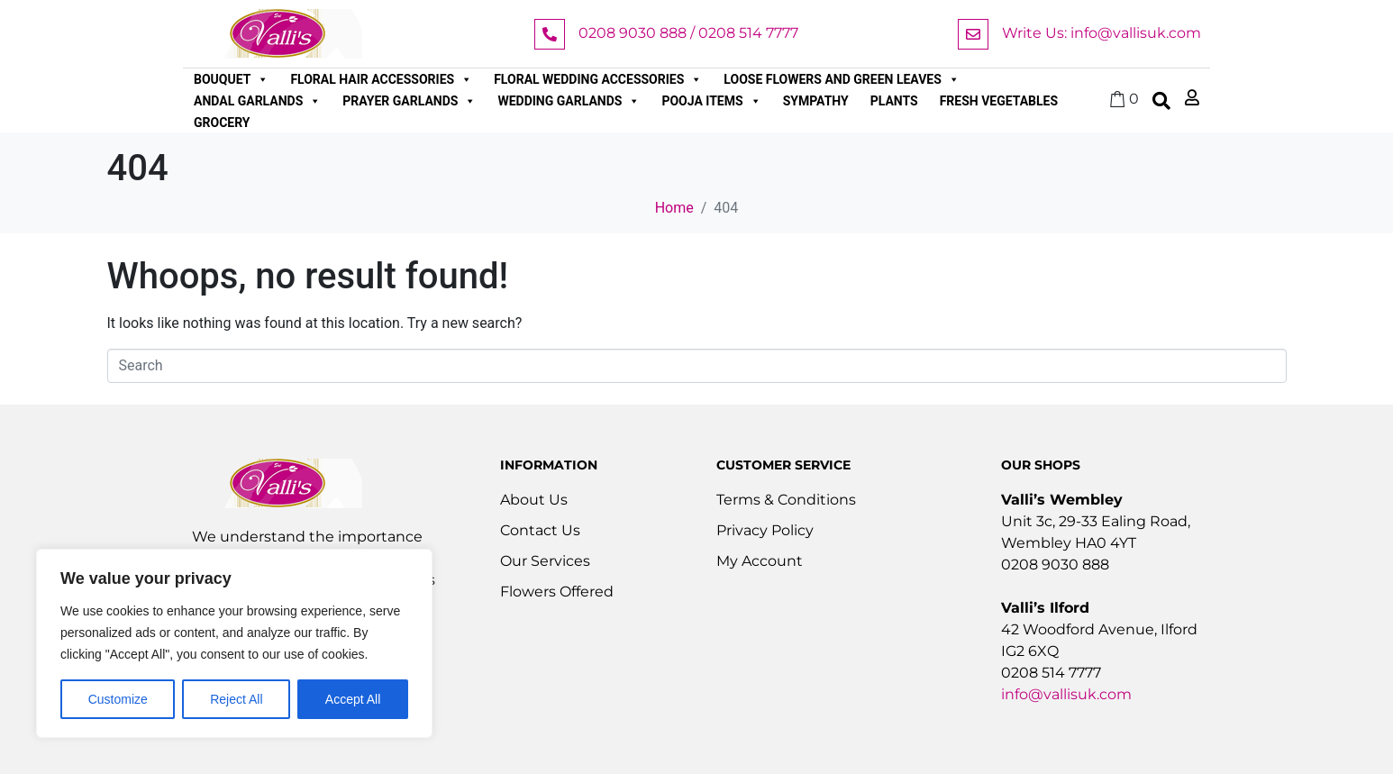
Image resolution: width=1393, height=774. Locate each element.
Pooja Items (710, 101)
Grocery (222, 122)
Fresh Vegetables (999, 101)
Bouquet (231, 79)
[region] (234, 643)
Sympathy (816, 101)
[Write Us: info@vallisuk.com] (973, 34)
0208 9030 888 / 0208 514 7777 (688, 32)
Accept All (352, 699)
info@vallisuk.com (1066, 694)
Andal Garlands (257, 101)
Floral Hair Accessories (381, 79)
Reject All (236, 699)
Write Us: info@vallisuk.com (1101, 32)
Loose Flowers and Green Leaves (842, 79)
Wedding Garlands (568, 101)
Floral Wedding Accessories (598, 79)
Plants (894, 101)
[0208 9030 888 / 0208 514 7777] (549, 34)
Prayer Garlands (409, 101)
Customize (118, 699)
